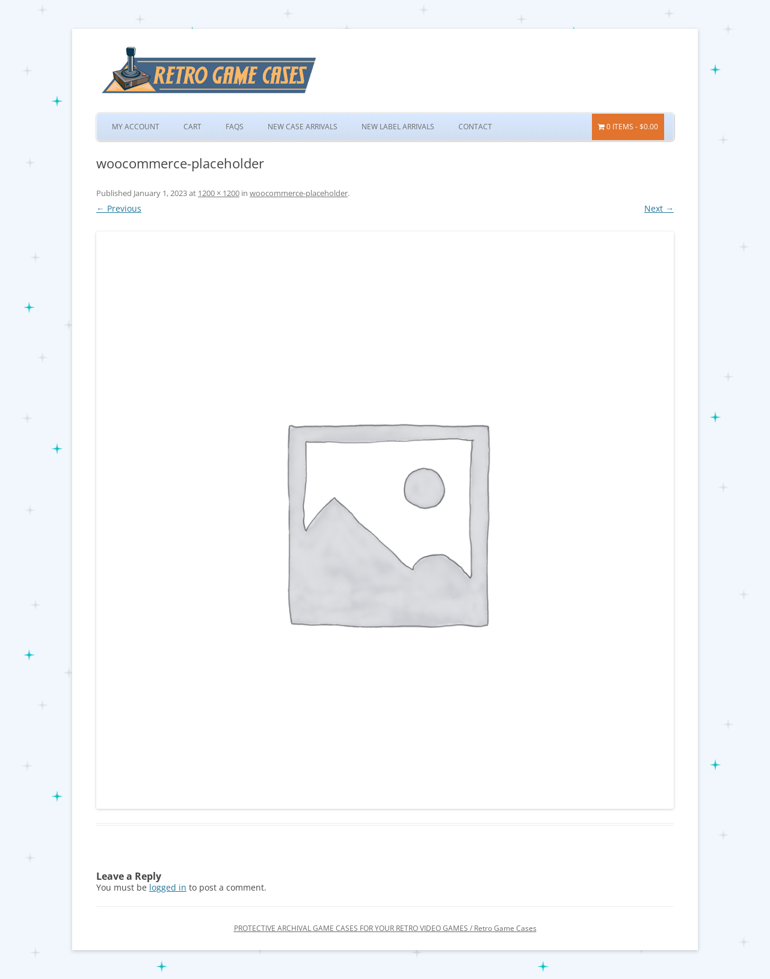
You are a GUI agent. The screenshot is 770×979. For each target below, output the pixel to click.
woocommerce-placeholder (299, 193)
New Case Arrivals (302, 126)
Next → (659, 208)
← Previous (118, 208)
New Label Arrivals (398, 126)
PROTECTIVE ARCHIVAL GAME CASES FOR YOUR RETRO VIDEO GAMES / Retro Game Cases (385, 928)
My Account (135, 126)
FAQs (235, 126)
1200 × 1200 (218, 193)
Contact (475, 126)
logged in (167, 887)
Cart (192, 126)
